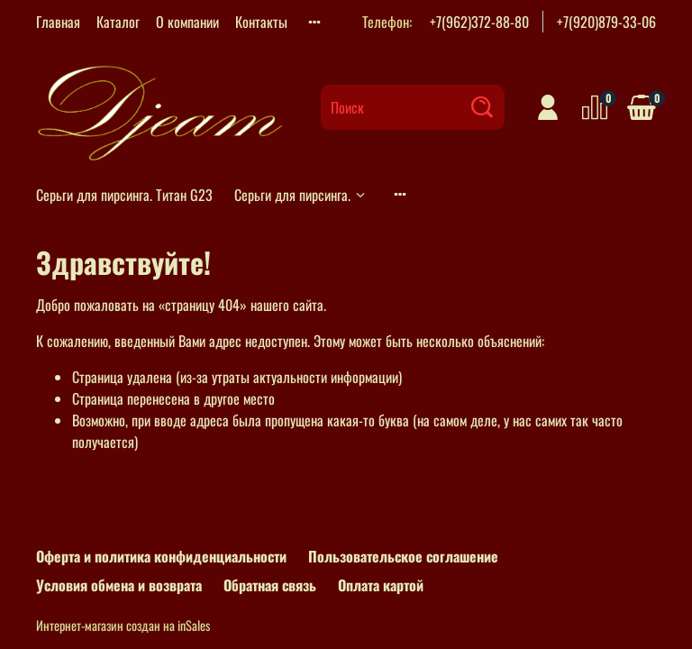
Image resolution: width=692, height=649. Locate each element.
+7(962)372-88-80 (479, 21)
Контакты (261, 21)
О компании (187, 21)
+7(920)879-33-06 (606, 21)
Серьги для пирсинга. (301, 195)
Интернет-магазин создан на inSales (123, 625)
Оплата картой (380, 585)
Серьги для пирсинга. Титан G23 (124, 195)
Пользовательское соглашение (403, 556)
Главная (58, 21)
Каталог (118, 21)
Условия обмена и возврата (119, 585)
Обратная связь (269, 585)
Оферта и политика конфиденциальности (161, 556)
